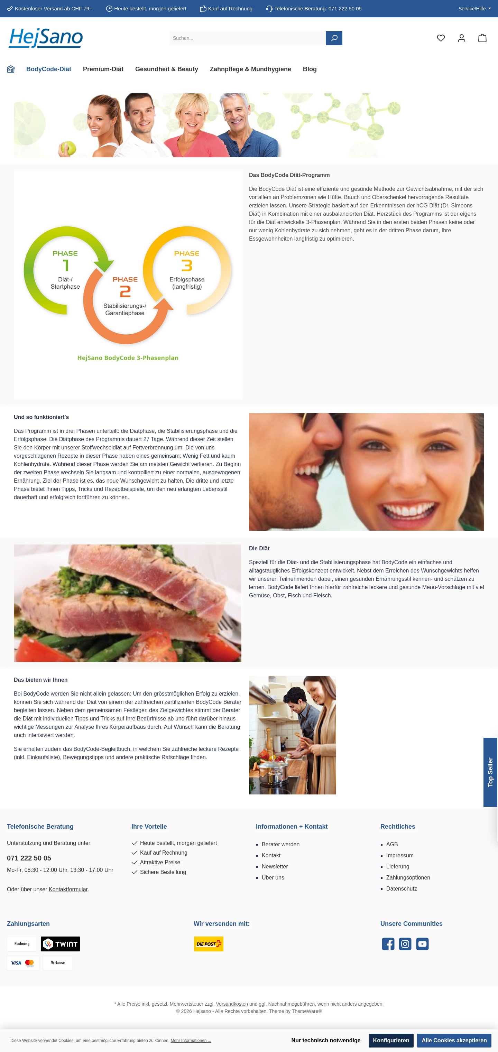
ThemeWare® (307, 1011)
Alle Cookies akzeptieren (454, 1040)
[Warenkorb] (482, 38)
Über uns (273, 878)
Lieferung (397, 866)
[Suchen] (334, 38)
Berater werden (280, 844)
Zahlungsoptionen (408, 878)
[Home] (13, 69)
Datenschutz (401, 889)
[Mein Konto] (461, 38)
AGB (392, 844)
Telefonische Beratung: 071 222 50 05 (318, 8)
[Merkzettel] (441, 38)
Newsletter (275, 866)
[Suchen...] (247, 38)
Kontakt (271, 855)
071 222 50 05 (29, 858)
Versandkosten (232, 1004)
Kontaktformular (68, 889)
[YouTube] (422, 944)
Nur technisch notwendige (326, 1040)
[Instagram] (405, 944)
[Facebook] (388, 944)
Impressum (400, 855)
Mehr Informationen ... (190, 1040)
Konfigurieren (391, 1040)
